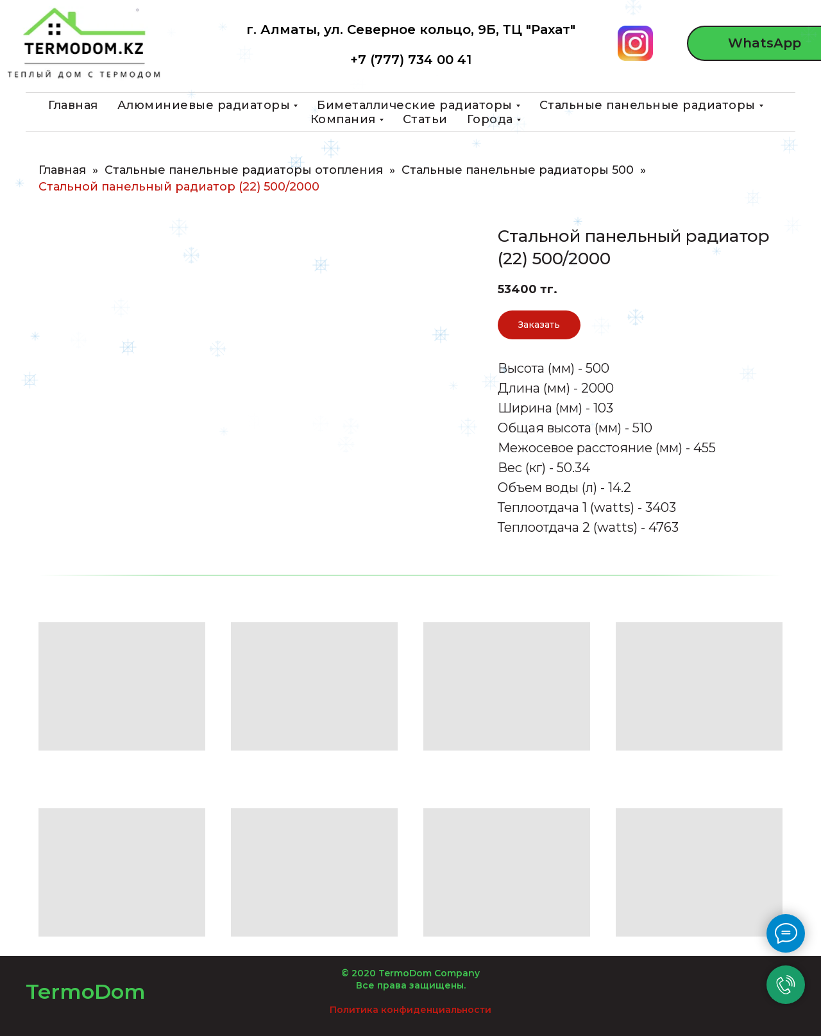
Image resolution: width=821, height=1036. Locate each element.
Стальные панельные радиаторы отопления (244, 170)
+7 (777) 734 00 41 (410, 59)
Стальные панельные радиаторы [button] (647, 105)
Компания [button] (343, 119)
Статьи (425, 119)
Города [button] (490, 119)
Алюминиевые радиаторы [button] (204, 105)
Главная (73, 105)
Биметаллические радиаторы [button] (414, 105)
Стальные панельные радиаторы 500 (518, 170)
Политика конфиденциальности (410, 1009)
